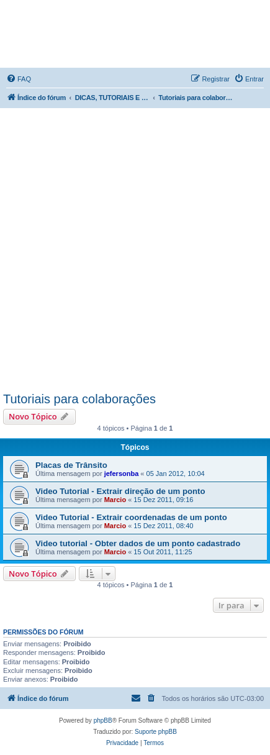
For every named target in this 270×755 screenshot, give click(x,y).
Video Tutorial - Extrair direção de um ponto (120, 491)
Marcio (115, 499)
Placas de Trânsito (71, 465)
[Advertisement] (135, 249)
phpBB (103, 720)
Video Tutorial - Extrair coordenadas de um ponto (131, 517)
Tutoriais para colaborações (79, 399)
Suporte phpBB (156, 731)
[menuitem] (18, 78)
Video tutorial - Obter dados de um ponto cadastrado (137, 543)
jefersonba (121, 473)
